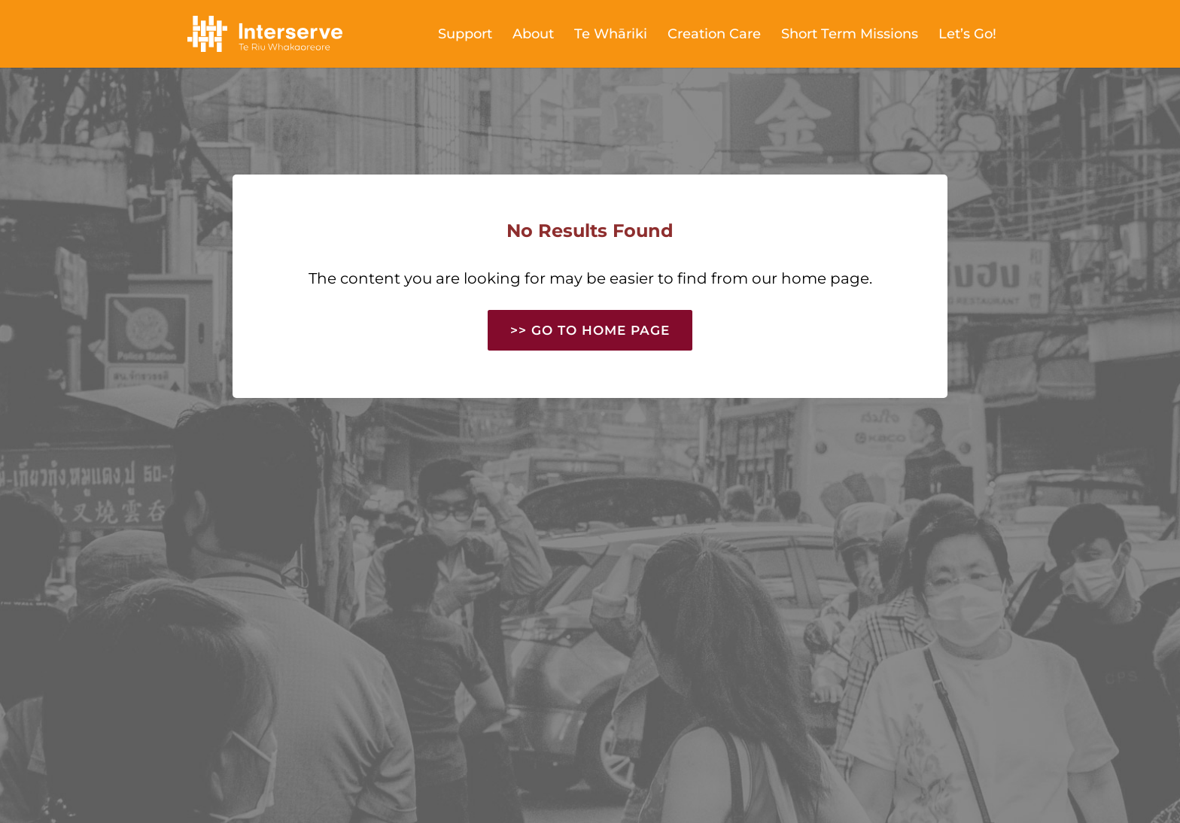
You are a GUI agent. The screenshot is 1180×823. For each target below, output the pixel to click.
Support (465, 35)
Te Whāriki (610, 35)
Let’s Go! (967, 35)
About (533, 35)
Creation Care (714, 35)
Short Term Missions (849, 35)
